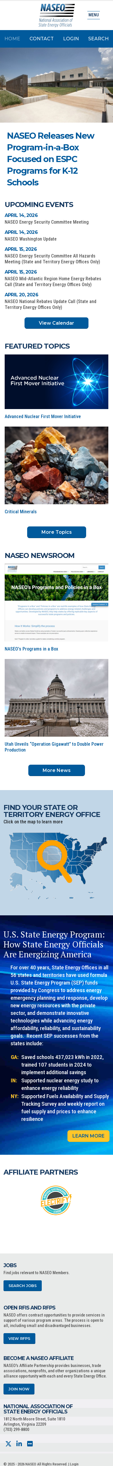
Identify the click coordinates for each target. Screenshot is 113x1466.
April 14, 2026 (21, 215)
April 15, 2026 (21, 249)
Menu (93, 15)
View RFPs (19, 1338)
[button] (78, 176)
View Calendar (56, 323)
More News (57, 770)
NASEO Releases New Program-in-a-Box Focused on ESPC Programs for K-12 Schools (50, 159)
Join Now (18, 1389)
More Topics (56, 532)
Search (98, 38)
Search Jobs (22, 1286)
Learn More (88, 1136)
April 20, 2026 (21, 295)
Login (71, 38)
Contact (41, 38)
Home (12, 38)
